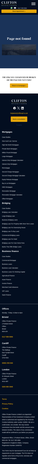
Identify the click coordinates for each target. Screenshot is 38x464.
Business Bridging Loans (10, 220)
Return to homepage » (19, 85)
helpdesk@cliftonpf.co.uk (19, 113)
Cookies (5, 408)
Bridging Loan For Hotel (9, 239)
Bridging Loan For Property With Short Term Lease (18, 224)
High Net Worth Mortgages (10, 145)
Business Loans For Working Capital (13, 272)
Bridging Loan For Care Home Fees (13, 243)
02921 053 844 (7, 363)
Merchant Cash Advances (10, 287)
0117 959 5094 (7, 337)
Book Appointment (18, 11)
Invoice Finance (7, 283)
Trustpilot (19, 125)
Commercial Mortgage (9, 260)
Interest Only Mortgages (9, 164)
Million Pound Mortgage (9, 152)
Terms (4, 399)
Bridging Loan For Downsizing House (13, 227)
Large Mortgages (7, 156)
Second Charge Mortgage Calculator (13, 175)
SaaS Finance (6, 295)
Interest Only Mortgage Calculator (12, 160)
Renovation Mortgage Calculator (12, 195)
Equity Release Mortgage (10, 179)
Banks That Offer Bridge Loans (11, 247)
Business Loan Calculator (10, 268)
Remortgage (6, 168)
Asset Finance (6, 279)
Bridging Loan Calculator (10, 212)
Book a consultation (19, 119)
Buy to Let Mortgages (9, 183)
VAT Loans (5, 291)
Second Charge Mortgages (10, 172)
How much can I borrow (9, 141)
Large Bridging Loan (8, 216)
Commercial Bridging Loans (10, 235)
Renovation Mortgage (9, 191)
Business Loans (7, 264)
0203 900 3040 (7, 387)
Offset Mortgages (7, 199)
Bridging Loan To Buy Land (10, 231)
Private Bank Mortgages (9, 149)
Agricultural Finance (8, 275)
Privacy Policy (7, 404)
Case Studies (6, 137)
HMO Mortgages (7, 187)
